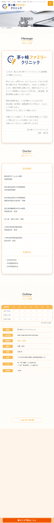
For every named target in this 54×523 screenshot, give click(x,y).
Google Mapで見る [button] (27, 420)
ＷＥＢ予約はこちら (27, 520)
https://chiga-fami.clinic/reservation (27, 335)
